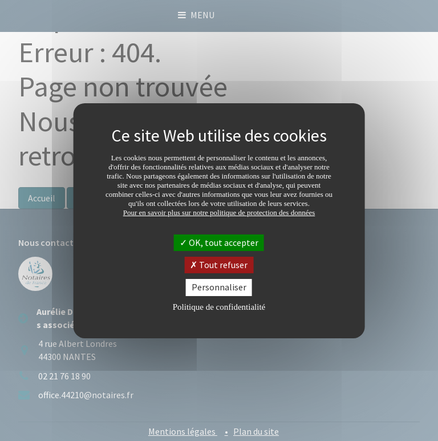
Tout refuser (219, 264)
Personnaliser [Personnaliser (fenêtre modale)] (219, 287)
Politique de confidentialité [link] (219, 306)
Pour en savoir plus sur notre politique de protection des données (219, 212)
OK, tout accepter (219, 242)
